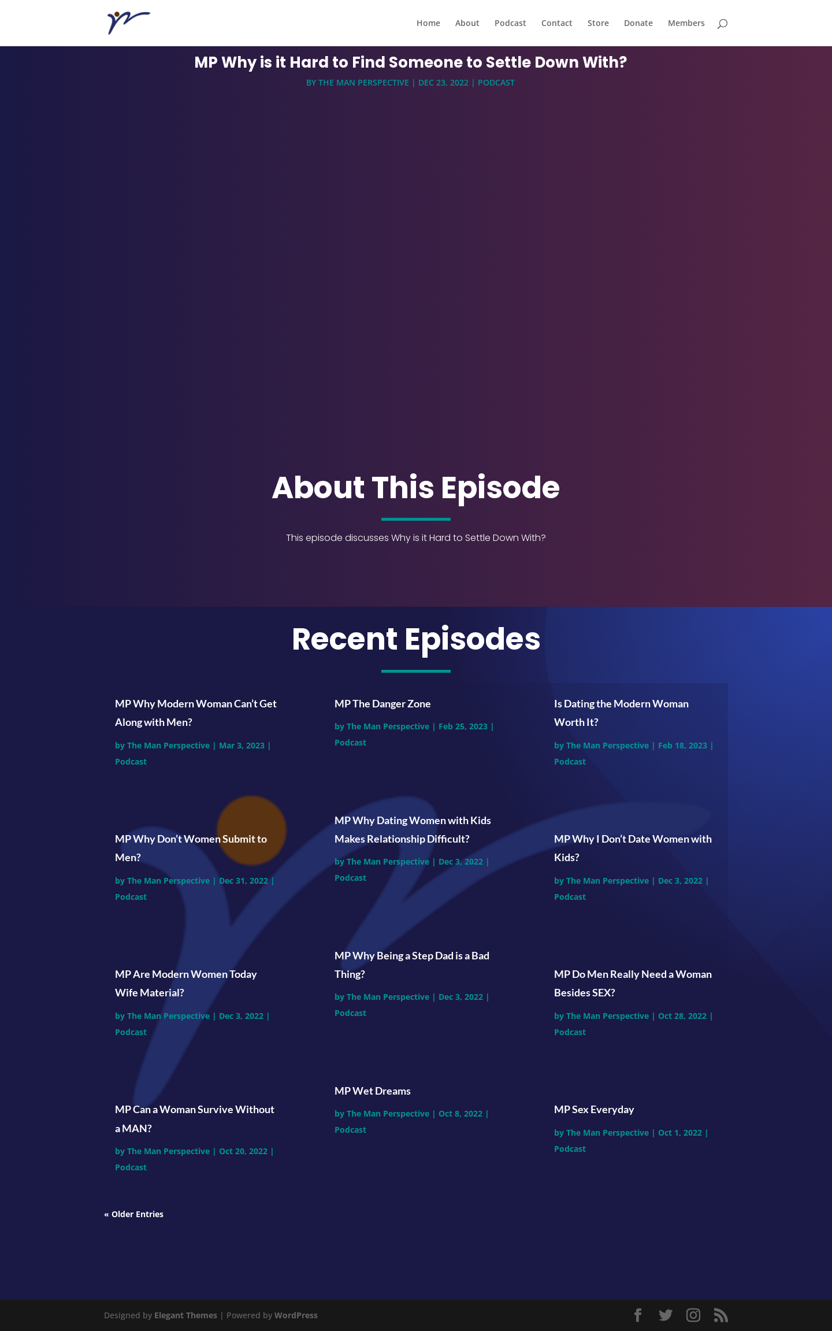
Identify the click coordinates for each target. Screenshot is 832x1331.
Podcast (510, 23)
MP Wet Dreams (373, 1090)
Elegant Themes (185, 1315)
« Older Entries (134, 1213)
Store (598, 23)
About (467, 23)
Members (686, 23)
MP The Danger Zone (383, 703)
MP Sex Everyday (594, 1109)
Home (428, 23)
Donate (638, 23)
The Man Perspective (363, 84)
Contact (557, 23)
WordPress (296, 1315)
